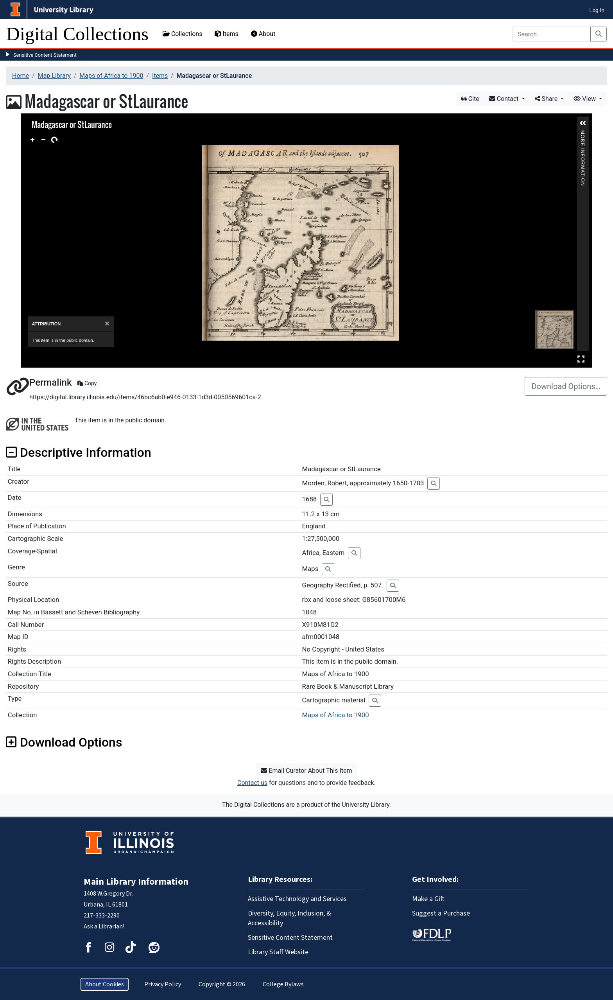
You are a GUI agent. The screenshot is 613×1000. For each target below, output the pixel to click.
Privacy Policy (162, 984)
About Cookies (104, 984)
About (263, 34)
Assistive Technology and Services (297, 899)
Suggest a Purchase (441, 913)
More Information (583, 133)
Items (226, 34)
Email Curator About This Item (306, 770)
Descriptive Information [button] (78, 452)
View (585, 98)
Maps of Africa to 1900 (111, 75)
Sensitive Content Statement (45, 55)
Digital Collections (77, 33)
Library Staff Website (278, 952)
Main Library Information (136, 882)
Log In (597, 10)
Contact (504, 98)
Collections (183, 34)
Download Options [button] (64, 742)
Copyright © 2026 (222, 984)
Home (20, 75)
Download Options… (565, 386)
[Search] (552, 34)
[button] (583, 123)
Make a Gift (428, 899)
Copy (87, 383)
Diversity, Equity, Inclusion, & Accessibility (289, 918)
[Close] (107, 323)
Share (547, 98)
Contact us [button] (252, 782)
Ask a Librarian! (104, 926)
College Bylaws (283, 984)
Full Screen (581, 359)
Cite (470, 98)
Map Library (54, 75)
